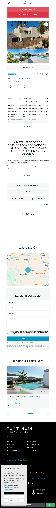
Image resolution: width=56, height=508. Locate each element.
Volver (44, 204)
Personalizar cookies (14, 497)
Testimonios (12, 451)
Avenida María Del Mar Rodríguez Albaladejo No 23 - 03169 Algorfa (28, 473)
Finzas (28, 192)
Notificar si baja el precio (28, 185)
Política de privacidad (18, 332)
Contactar (31, 451)
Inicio (9, 441)
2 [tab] (24, 413)
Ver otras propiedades (28, 14)
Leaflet (25, 285)
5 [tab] (35, 413)
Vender (9, 447)
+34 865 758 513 (14, 465)
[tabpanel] (28, 387)
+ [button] (9, 255)
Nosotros (11, 444)
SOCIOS (30, 447)
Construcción (33, 444)
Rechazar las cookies (14, 500)
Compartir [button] (17, 199)
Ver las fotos (28, 67)
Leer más (28, 127)
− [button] (9, 258)
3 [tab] (26, 413)
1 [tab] (21, 413)
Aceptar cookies (14, 493)
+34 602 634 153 (27, 465)
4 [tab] (30, 413)
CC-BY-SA (46, 285)
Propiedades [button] (32, 441)
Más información (8, 489)
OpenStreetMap (35, 285)
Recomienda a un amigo (39, 478)
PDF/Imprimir (38, 199)
